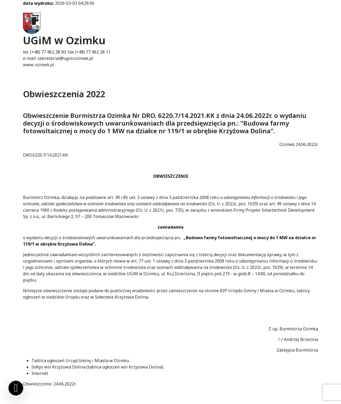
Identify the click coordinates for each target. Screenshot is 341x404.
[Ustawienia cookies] (15, 388)
